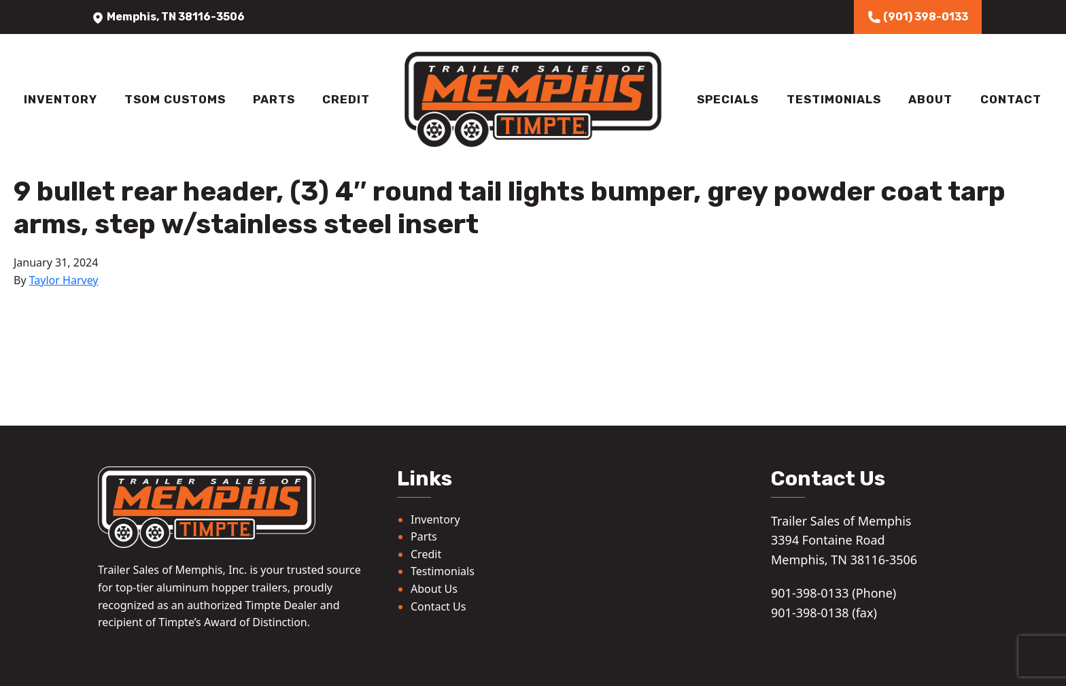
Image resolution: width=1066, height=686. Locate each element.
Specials (728, 99)
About (930, 99)
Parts (274, 99)
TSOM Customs (175, 99)
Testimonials (834, 99)
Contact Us (438, 606)
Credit (346, 99)
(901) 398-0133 (917, 17)
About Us (434, 588)
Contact (1011, 99)
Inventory (60, 99)
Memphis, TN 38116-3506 (168, 16)
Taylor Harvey (64, 280)
